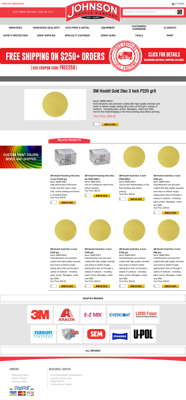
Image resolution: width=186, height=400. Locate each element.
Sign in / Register (13, 3)
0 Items (179, 3)
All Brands (93, 350)
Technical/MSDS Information (66, 375)
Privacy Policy (19, 381)
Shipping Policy (20, 375)
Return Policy (19, 378)
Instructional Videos (61, 384)
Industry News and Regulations (61, 380)
